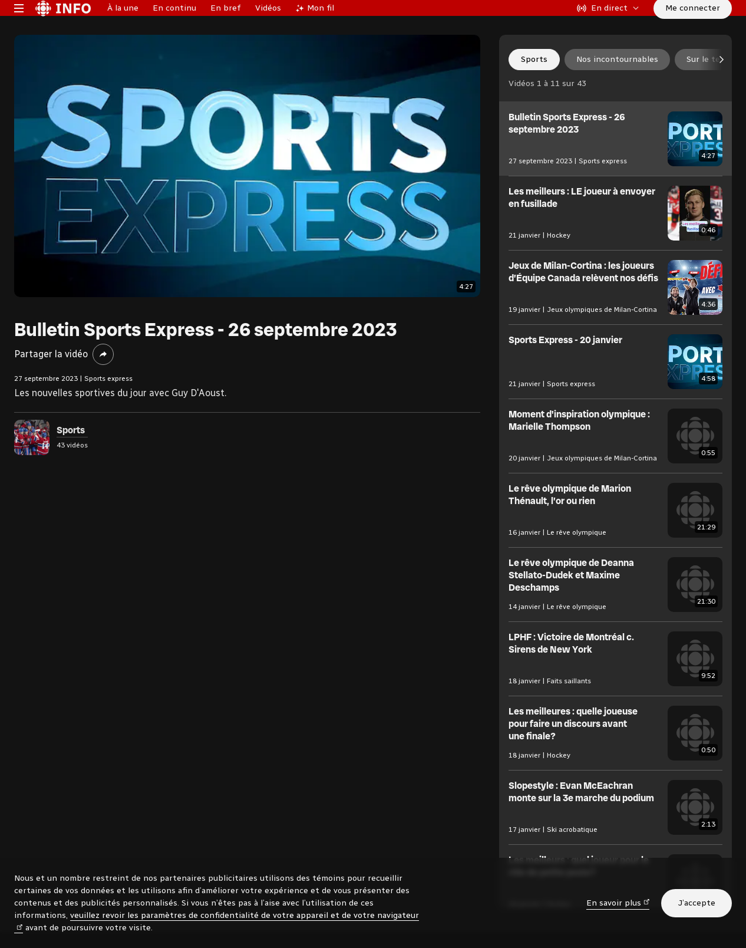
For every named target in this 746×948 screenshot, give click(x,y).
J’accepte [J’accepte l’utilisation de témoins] (696, 903)
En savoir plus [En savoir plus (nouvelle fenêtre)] (618, 902)
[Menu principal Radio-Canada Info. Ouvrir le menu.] (19, 26)
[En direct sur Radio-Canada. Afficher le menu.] (608, 26)
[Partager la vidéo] (103, 390)
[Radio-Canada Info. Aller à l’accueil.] (63, 26)
